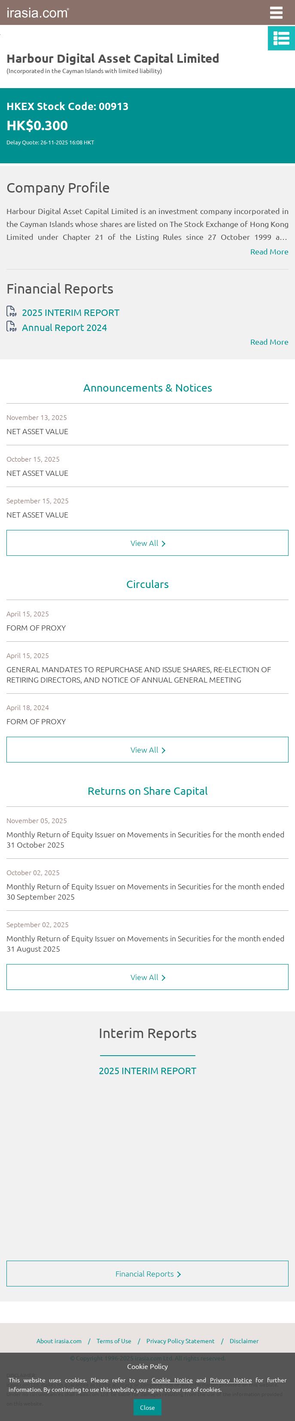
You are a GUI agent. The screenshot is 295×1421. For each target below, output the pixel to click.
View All (148, 543)
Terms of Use (114, 1340)
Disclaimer (244, 1340)
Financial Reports (148, 1273)
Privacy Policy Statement (180, 1340)
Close (147, 1407)
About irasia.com (59, 1340)
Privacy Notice (231, 1380)
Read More (269, 251)
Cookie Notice (172, 1380)
